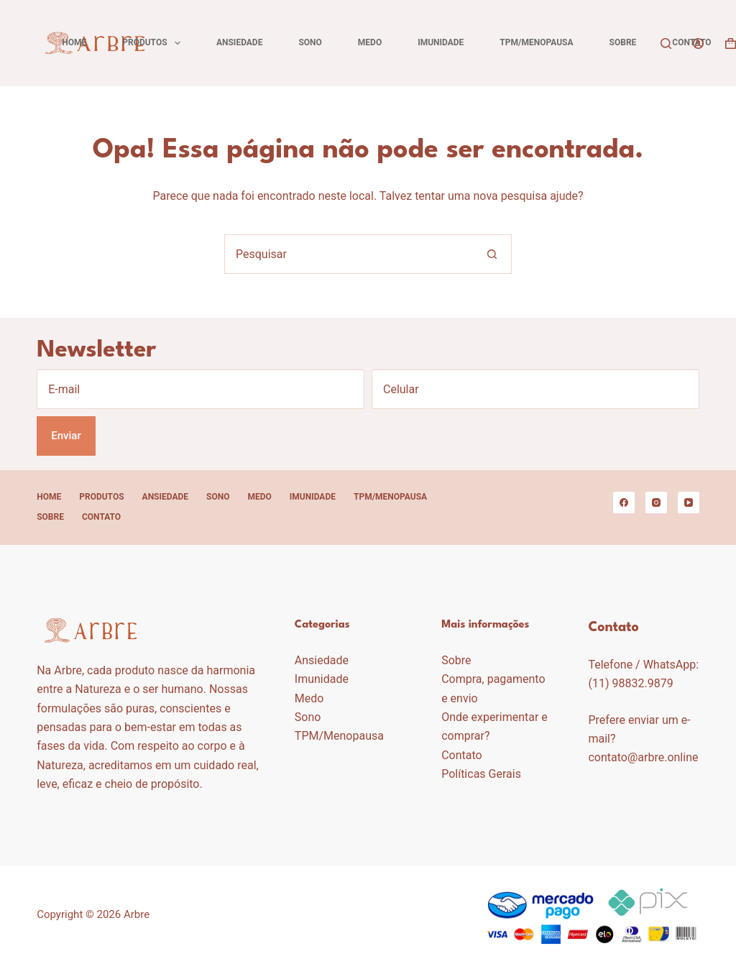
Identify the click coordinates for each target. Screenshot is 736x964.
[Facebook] (624, 502)
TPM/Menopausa (536, 42)
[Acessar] (698, 43)
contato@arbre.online (643, 757)
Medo (370, 42)
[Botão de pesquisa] (492, 254)
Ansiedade (239, 42)
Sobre (623, 42)
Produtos (154, 43)
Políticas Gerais (481, 774)
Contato (691, 42)
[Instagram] (656, 502)
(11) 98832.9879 (630, 683)
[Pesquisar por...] (348, 254)
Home (74, 42)
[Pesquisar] (666, 43)
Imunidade (441, 42)
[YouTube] (688, 502)
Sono (309, 42)
